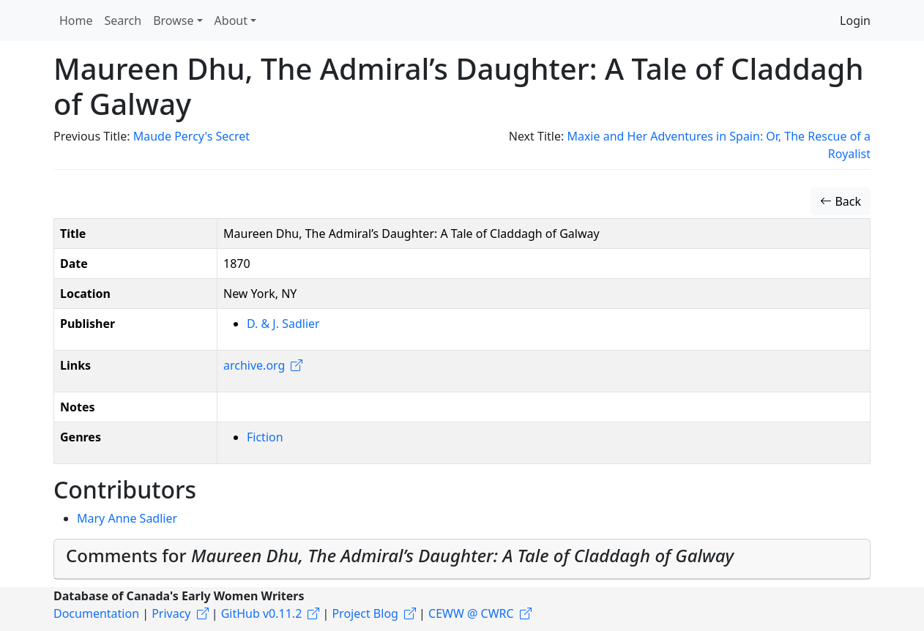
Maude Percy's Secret (191, 136)
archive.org (254, 365)
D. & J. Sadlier (283, 324)
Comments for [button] (400, 555)
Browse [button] (173, 20)
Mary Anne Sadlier (127, 518)
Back (840, 201)
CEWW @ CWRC (471, 613)
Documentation (96, 613)
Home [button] (76, 20)
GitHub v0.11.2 (261, 613)
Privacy (171, 613)
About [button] (231, 20)
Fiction (265, 437)
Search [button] (123, 20)
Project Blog (365, 613)
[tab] (462, 559)
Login (855, 20)
